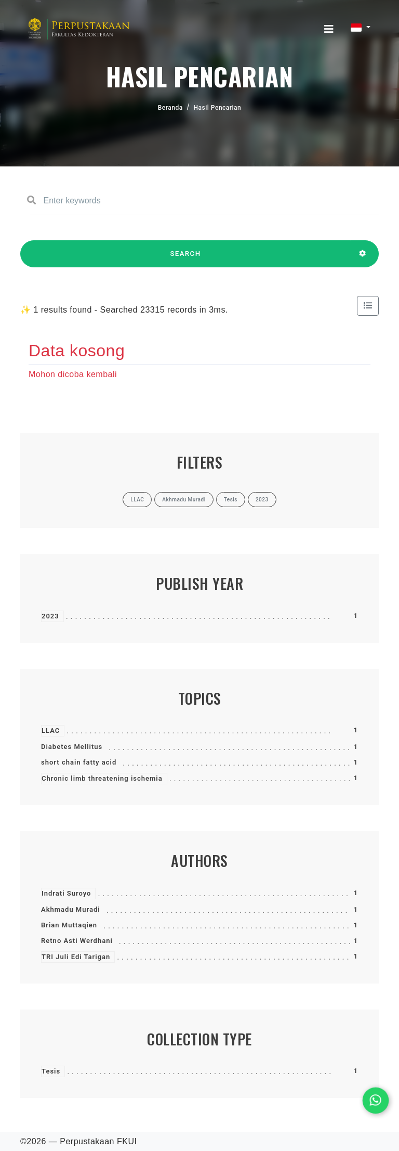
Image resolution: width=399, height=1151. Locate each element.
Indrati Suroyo (66, 893)
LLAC (51, 730)
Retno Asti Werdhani (77, 941)
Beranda (170, 107)
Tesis (51, 1071)
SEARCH (185, 258)
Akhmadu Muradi (70, 909)
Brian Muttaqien (69, 925)
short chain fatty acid (78, 762)
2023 (50, 616)
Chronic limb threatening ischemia (102, 778)
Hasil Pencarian (218, 107)
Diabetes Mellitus (71, 747)
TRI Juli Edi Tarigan (76, 957)
